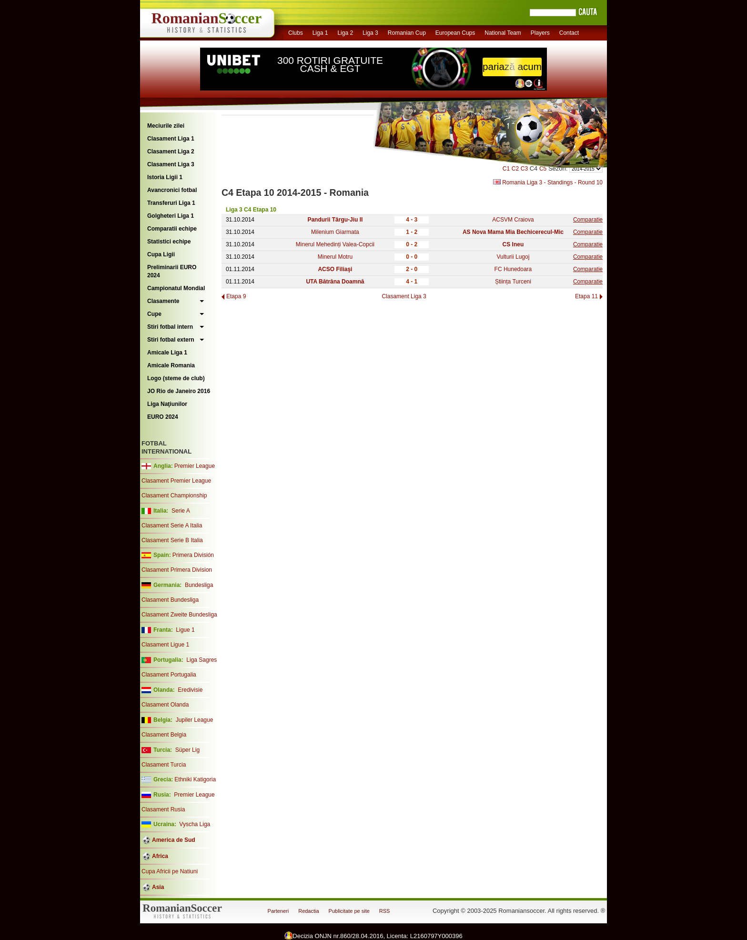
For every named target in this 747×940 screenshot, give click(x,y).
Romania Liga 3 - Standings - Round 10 (548, 182)
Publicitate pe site (349, 911)
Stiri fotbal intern (170, 326)
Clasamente (163, 301)
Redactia (308, 911)
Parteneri (278, 911)
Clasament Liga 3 (170, 164)
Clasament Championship (174, 495)
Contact (569, 33)
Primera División (193, 555)
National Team (503, 33)
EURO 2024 (162, 417)
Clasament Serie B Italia (172, 540)
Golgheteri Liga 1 (170, 215)
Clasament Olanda (165, 704)
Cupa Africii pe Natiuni (169, 871)
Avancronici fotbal (172, 190)
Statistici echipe (169, 241)
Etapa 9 (236, 296)
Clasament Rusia (163, 809)
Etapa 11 (586, 296)
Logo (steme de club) (176, 378)
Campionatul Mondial (176, 288)
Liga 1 (320, 33)
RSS (384, 911)
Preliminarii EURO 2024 (171, 271)
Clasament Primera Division (176, 569)
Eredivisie (190, 690)
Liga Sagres (201, 660)
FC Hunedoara (513, 269)
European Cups (455, 33)
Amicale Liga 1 (167, 352)
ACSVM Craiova (513, 219)
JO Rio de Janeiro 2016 (178, 391)
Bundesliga (199, 585)
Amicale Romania (171, 365)
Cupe (154, 314)
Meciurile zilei (165, 125)
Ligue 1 (185, 630)
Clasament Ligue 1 (165, 644)
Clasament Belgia (163, 734)
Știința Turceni (513, 281)
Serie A (181, 510)
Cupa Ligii (161, 254)
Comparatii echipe (172, 228)
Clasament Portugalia (168, 674)
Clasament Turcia (163, 764)
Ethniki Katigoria (195, 779)
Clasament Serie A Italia (171, 525)
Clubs (295, 33)
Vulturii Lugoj (512, 256)
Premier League (194, 466)
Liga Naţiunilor (167, 404)
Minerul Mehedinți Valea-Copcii (335, 244)
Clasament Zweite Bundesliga (179, 614)
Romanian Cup (407, 33)
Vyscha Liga (194, 824)
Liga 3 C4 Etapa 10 (251, 209)
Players (540, 33)
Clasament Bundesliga (170, 599)
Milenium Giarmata (335, 232)
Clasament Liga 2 (170, 151)
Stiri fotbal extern (170, 339)
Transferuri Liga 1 (171, 203)
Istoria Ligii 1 (164, 177)
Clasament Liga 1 (170, 138)
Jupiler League (194, 720)
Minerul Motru (335, 256)
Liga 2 (345, 33)
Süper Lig (187, 750)
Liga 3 (370, 33)
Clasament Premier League (176, 480)
